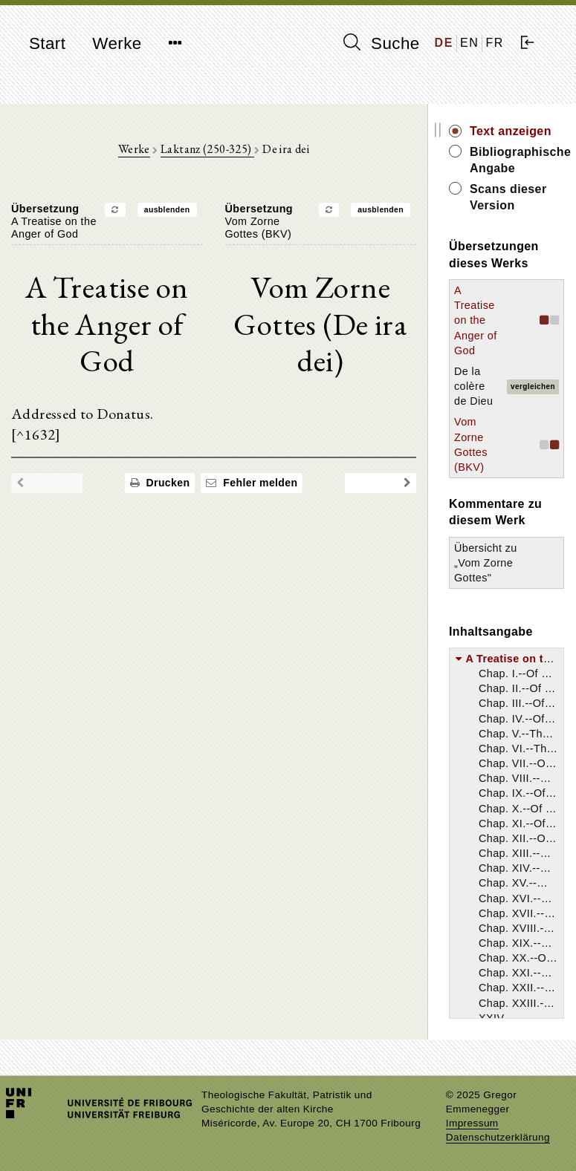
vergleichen (533, 386)
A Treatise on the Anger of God (475, 320)
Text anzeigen (510, 131)
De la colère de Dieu (473, 386)
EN (469, 42)
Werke (116, 43)
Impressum (472, 1123)
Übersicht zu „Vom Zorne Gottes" (485, 563)
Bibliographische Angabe (517, 160)
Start (47, 43)
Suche (381, 43)
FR (494, 42)
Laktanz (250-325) (207, 149)
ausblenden (167, 210)
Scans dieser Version (508, 197)
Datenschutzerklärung (498, 1137)
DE (444, 42)
